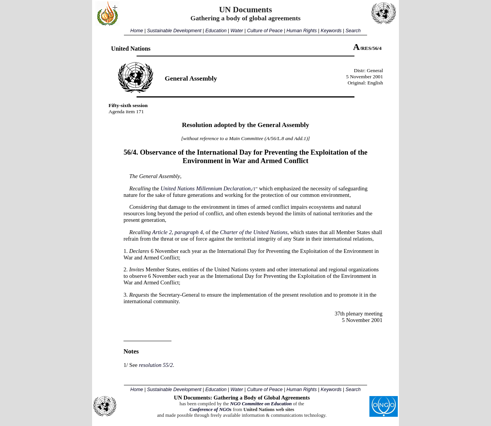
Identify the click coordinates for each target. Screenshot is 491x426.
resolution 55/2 (156, 365)
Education (215, 30)
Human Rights (302, 30)
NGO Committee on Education (261, 403)
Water (237, 30)
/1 (254, 189)
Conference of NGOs (210, 409)
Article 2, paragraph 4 (177, 232)
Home (136, 30)
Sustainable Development (174, 30)
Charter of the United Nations (254, 232)
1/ (126, 365)
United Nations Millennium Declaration (205, 188)
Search (353, 30)
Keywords (331, 30)
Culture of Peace (265, 30)
